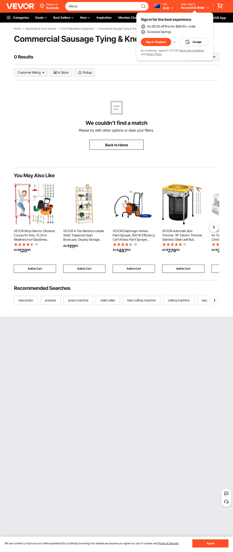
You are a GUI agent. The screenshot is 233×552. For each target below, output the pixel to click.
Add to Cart (35, 268)
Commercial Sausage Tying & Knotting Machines (125, 28)
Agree (210, 543)
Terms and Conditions (191, 50)
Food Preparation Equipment (77, 28)
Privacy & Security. (168, 543)
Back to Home (116, 145)
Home (17, 28)
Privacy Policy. (154, 54)
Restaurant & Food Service (41, 28)
